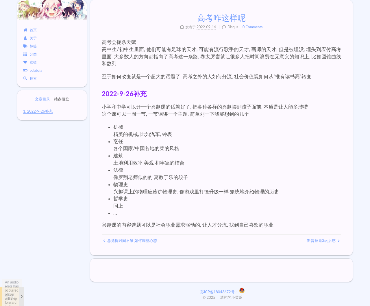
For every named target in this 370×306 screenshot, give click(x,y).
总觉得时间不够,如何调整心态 (130, 240)
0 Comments (252, 27)
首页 (30, 30)
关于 (30, 38)
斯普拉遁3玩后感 (323, 240)
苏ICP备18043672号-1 (219, 292)
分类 (30, 54)
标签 (30, 46)
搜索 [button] (30, 78)
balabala (32, 70)
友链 (30, 62)
